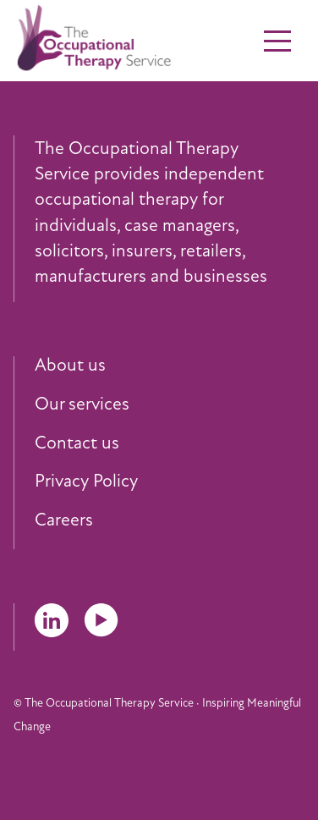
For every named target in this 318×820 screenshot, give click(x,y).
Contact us (77, 443)
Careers (64, 520)
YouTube (101, 620)
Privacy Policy (86, 481)
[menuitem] (169, 365)
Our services (82, 404)
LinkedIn (52, 620)
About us (70, 365)
